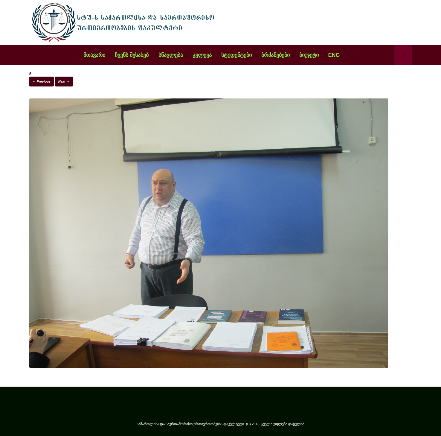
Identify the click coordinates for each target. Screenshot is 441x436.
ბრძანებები (275, 55)
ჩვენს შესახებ (132, 55)
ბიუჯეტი (309, 55)
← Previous (42, 81)
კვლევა (202, 55)
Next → (64, 81)
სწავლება (170, 55)
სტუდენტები (236, 55)
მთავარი (94, 55)
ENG (334, 55)
